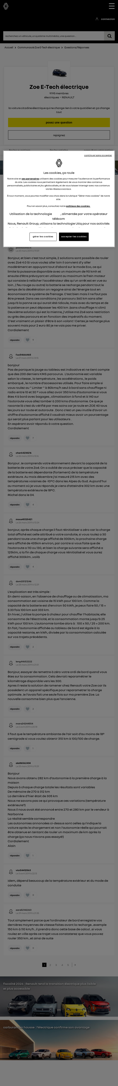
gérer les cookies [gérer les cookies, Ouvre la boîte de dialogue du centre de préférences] (43, 236)
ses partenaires (30, 178)
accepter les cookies (73, 236)
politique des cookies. (78, 206)
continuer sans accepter (98, 155)
